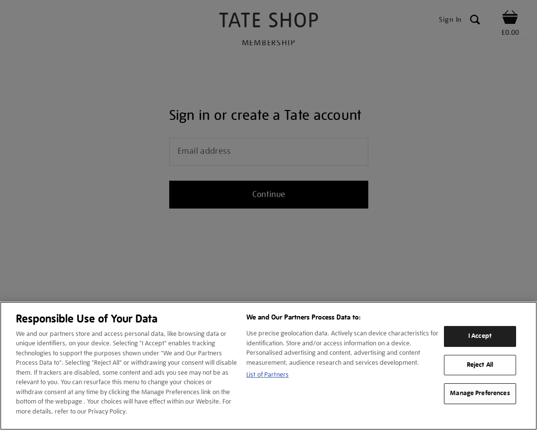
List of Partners (267, 374)
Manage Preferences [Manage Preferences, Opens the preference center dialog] (480, 393)
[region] (268, 366)
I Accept (480, 335)
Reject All (480, 364)
